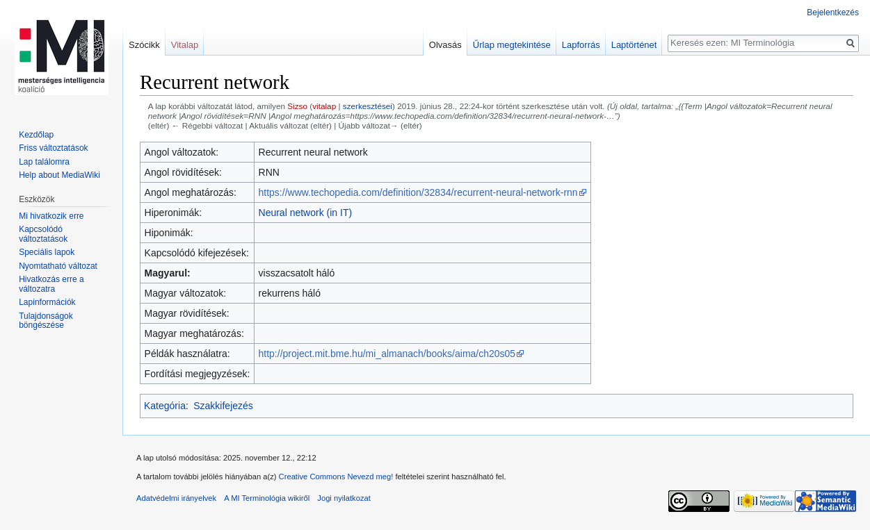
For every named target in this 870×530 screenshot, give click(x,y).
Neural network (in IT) (306, 212)
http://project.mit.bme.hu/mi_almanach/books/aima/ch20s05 (387, 353)
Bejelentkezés (833, 12)
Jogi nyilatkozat (344, 498)
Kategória (165, 405)
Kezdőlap (36, 135)
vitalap (324, 105)
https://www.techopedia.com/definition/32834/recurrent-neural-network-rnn (418, 192)
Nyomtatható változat (58, 266)
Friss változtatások (53, 148)
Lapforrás (581, 45)
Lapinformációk (47, 302)
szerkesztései (367, 105)
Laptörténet (634, 45)
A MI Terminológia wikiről (266, 498)
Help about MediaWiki (59, 175)
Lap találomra (44, 162)
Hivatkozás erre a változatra (51, 284)
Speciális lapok (46, 252)
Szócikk (144, 45)
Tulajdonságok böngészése (46, 321)
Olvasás (445, 45)
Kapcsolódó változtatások (43, 234)
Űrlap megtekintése (512, 45)
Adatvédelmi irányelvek (176, 498)
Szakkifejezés (223, 405)
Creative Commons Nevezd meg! (336, 476)
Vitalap (185, 45)
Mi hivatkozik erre (51, 216)
